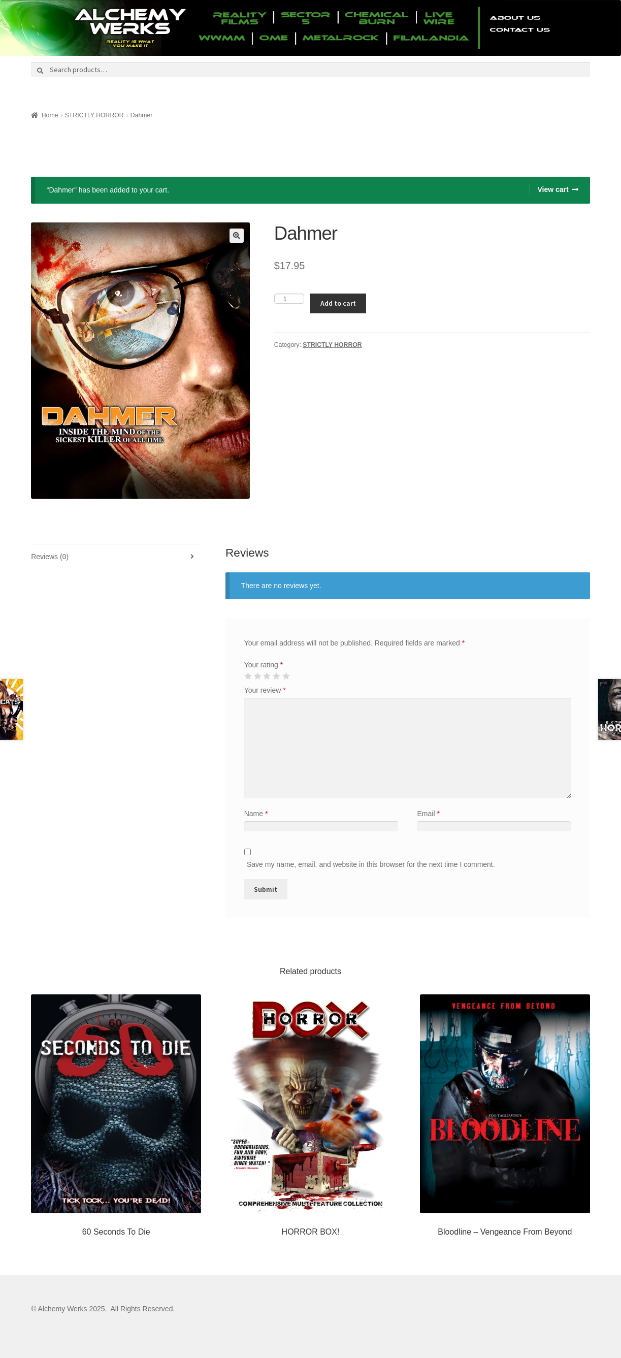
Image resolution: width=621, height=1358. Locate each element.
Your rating (263, 665)
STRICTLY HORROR (94, 115)
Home (50, 115)
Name (256, 814)
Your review (265, 690)
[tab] (116, 556)
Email (428, 814)
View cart (552, 189)
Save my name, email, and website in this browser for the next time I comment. (371, 864)
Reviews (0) (50, 557)
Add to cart (338, 303)
